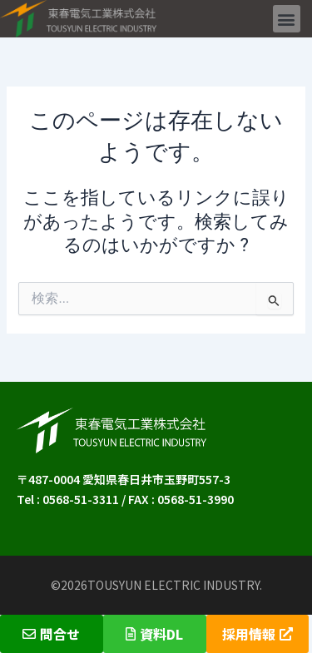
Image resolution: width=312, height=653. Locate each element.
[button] (286, 18)
